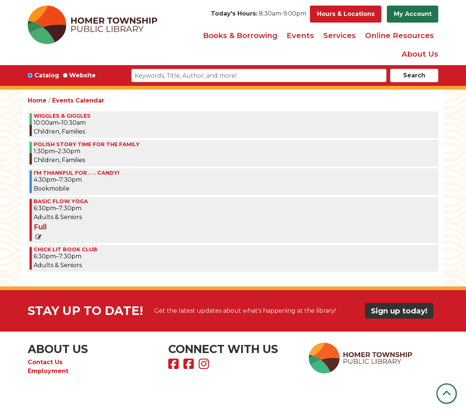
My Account (413, 13)
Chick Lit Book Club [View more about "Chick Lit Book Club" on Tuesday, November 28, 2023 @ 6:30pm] (65, 249)
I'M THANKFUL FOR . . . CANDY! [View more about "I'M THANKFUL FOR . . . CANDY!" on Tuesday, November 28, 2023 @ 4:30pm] (76, 172)
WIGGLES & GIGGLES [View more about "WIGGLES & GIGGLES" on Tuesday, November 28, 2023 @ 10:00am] (62, 115)
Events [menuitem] (300, 35)
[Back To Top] (446, 393)
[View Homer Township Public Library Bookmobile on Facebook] (189, 366)
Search (414, 75)
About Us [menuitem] (420, 54)
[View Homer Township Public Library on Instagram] (205, 366)
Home (37, 100)
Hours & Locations (346, 13)
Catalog (46, 75)
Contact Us (45, 362)
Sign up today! (399, 310)
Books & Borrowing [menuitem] (240, 35)
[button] (258, 14)
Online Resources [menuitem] (399, 35)
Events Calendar (78, 100)
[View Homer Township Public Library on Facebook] (174, 366)
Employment (48, 371)
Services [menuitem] (339, 35)
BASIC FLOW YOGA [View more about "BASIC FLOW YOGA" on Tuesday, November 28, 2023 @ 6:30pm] (61, 201)
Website (82, 75)
